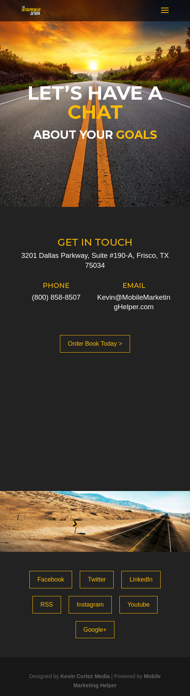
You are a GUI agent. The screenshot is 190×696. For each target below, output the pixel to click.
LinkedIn (141, 579)
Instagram (90, 604)
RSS (46, 604)
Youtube (138, 604)
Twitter (97, 579)
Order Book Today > (95, 343)
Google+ (95, 629)
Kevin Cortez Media (84, 676)
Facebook (50, 579)
